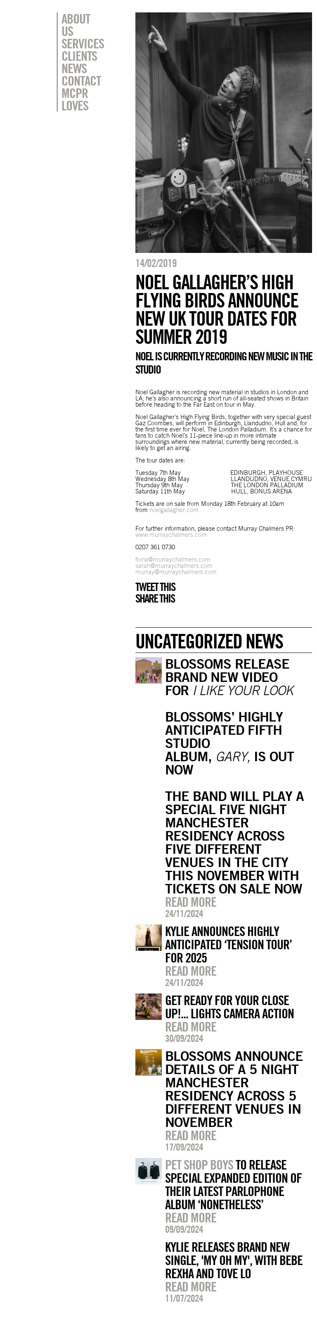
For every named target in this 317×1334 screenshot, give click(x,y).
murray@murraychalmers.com (176, 572)
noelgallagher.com (174, 510)
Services (83, 31)
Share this (155, 598)
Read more (190, 901)
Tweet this (155, 587)
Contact (81, 68)
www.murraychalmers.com (171, 534)
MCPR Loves (75, 86)
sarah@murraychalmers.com (174, 565)
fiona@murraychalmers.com (173, 559)
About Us (83, 18)
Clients (79, 43)
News (74, 56)
